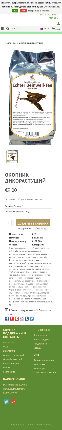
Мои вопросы (40, 368)
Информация (24, 228)
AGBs (5, 346)
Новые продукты (42, 339)
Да (15, 11)
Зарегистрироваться (44, 359)
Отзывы (40, 228)
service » (53, 18)
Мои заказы (39, 364)
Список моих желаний (45, 372)
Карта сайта (9, 371)
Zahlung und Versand (13, 355)
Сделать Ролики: (14, 206)
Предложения (40, 343)
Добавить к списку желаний (19, 310)
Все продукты (40, 335)
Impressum (8, 342)
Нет (23, 11)
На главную (11, 42)
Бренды (37, 347)
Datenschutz (9, 350)
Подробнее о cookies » (39, 11)
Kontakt (7, 367)
